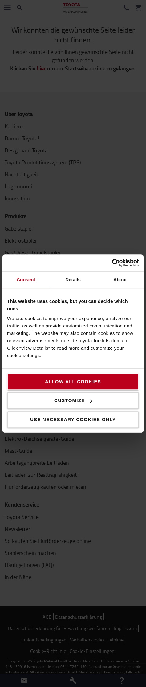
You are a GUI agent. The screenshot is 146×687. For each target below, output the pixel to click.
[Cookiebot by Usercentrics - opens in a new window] (112, 263)
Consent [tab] (26, 279)
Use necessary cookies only (73, 419)
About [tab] (120, 279)
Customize (73, 400)
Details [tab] (73, 279)
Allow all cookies (73, 381)
